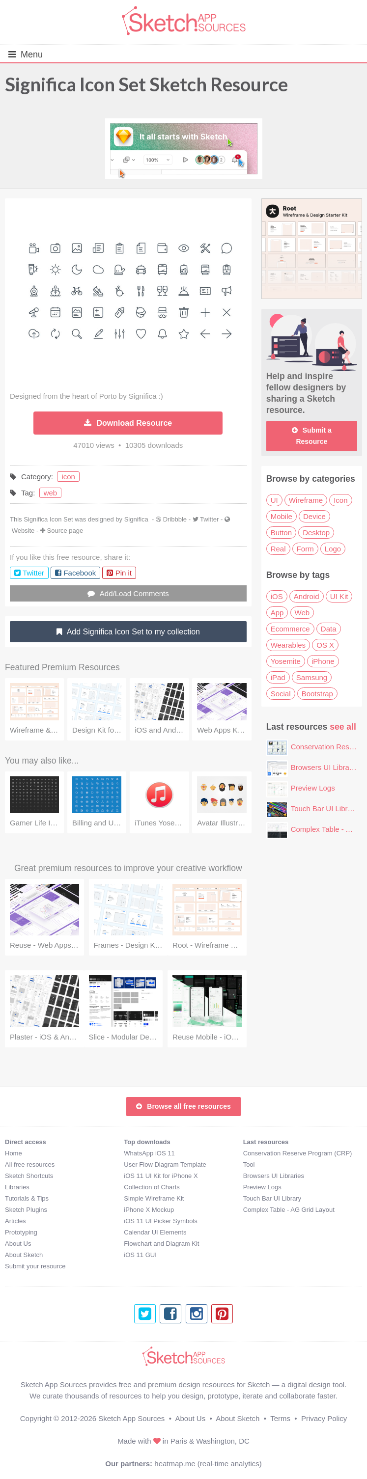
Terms (280, 1418)
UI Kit (339, 596)
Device (314, 516)
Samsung (311, 677)
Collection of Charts (151, 1187)
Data (329, 629)
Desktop (316, 532)
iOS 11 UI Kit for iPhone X (161, 1175)
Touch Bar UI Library (324, 808)
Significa (136, 519)
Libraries (17, 1187)
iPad (278, 677)
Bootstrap (317, 693)
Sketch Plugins (26, 1209)
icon (68, 476)
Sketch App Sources (131, 1418)
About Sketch (24, 1255)
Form (305, 549)
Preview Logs (313, 788)
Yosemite (286, 661)
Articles (15, 1221)
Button (281, 532)
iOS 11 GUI (140, 1255)
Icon (340, 500)
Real (278, 549)
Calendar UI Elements (155, 1232)
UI (274, 500)
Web (302, 612)
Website (23, 530)
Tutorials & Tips (27, 1198)
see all (343, 727)
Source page (65, 530)
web (50, 493)
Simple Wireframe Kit (154, 1198)
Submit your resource (35, 1266)
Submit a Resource (312, 435)
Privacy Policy (324, 1418)
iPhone (323, 661)
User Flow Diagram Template (165, 1164)
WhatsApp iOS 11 (149, 1153)
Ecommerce (290, 629)
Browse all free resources (183, 1106)
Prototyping (21, 1232)
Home (13, 1153)
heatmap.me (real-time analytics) (207, 1463)
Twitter (209, 519)
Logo (333, 549)
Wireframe (306, 500)
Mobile (281, 516)
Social (281, 693)
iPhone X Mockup (149, 1209)
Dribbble (175, 519)
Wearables (288, 645)
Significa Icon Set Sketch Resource (146, 84)
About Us (18, 1243)
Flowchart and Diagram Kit (161, 1243)
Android (306, 596)
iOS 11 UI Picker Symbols (161, 1221)
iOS (277, 596)
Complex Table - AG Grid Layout (289, 1209)
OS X (325, 645)
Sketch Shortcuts (29, 1175)
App (277, 612)
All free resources (30, 1164)
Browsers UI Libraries (326, 767)
